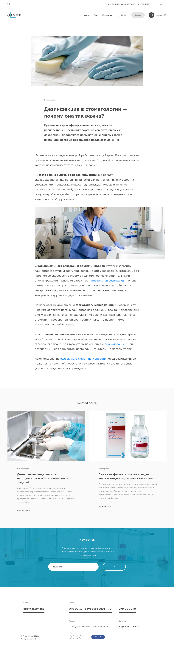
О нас (87, 15)
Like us (98, 637)
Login (123, 15)
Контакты (107, 15)
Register (138, 15)
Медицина (124, 626)
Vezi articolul (23, 510)
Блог (96, 15)
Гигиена (135, 626)
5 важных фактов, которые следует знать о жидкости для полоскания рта (126, 476)
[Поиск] (24, 4)
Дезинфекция (50, 100)
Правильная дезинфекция (109, 280)
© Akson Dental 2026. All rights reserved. (30, 637)
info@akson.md (33, 608)
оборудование (115, 344)
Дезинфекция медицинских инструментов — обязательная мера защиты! (42, 478)
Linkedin (79, 637)
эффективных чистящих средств (83, 358)
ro (161, 4)
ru (165, 4)
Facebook (72, 637)
